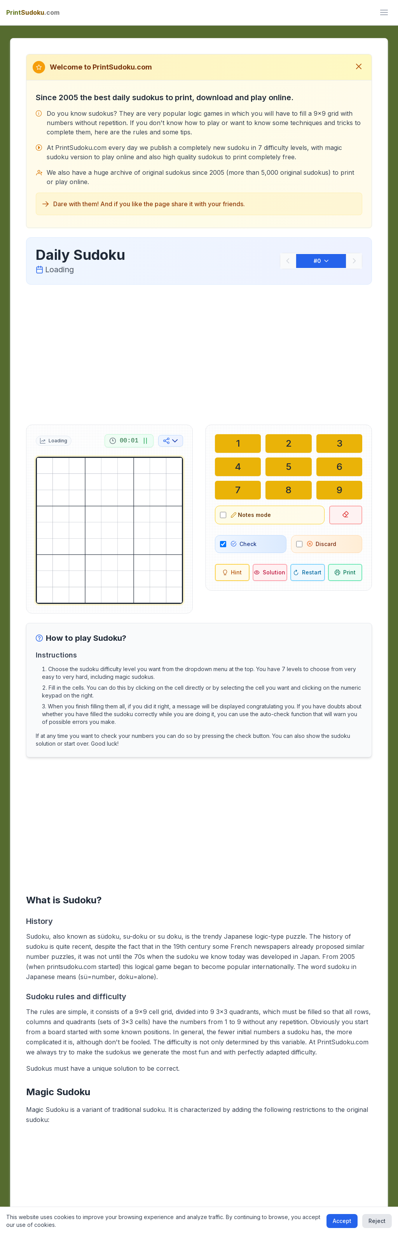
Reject (377, 1221)
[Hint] (232, 572)
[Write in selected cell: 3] (339, 443)
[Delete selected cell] (346, 515)
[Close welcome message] (358, 67)
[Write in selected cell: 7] (238, 490)
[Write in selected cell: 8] (288, 490)
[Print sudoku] (345, 572)
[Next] (354, 261)
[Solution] (270, 572)
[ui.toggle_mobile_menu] (384, 12)
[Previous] (288, 261)
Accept (342, 1221)
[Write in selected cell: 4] (238, 466)
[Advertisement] (199, 353)
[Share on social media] (170, 441)
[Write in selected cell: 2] (288, 443)
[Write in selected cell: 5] (288, 466)
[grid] (109, 530)
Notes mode (251, 514)
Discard (321, 544)
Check (244, 544)
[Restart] (307, 572)
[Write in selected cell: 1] (238, 443)
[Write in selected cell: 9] (339, 490)
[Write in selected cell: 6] (339, 466)
